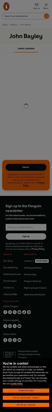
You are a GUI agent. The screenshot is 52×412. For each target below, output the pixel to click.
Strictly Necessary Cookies (26, 398)
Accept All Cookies (26, 405)
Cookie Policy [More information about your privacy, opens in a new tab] (16, 383)
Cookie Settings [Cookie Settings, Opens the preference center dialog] (26, 391)
